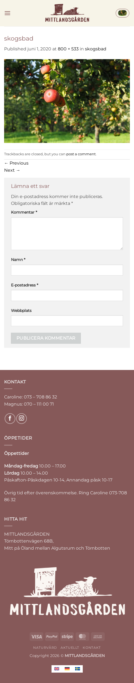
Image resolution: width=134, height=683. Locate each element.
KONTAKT (92, 647)
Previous (16, 163)
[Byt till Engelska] (57, 669)
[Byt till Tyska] (67, 669)
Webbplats (21, 310)
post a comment (81, 154)
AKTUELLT (70, 647)
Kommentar (24, 212)
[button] (7, 13)
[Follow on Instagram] (21, 418)
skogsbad (95, 48)
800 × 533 (68, 48)
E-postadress (24, 285)
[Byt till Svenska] (77, 669)
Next (12, 170)
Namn (18, 259)
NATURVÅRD (45, 647)
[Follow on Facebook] (10, 418)
